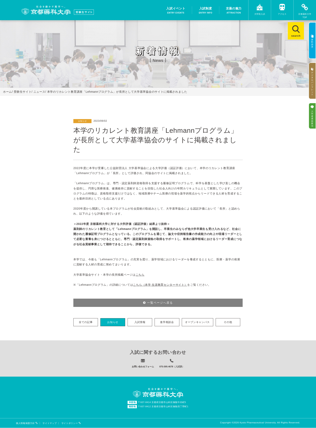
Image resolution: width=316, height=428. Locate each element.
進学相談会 (167, 322)
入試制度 (205, 11)
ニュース (39, 91)
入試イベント (175, 11)
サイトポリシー (71, 423)
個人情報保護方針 (27, 423)
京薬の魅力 (234, 11)
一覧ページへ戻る (158, 302)
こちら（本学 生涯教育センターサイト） (160, 284)
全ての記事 (86, 322)
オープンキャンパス (197, 322)
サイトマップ (50, 423)
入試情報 (140, 322)
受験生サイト (22, 91)
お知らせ (112, 322)
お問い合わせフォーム (143, 366)
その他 (228, 322)
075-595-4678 (166, 366)
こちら (140, 274)
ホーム (7, 91)
